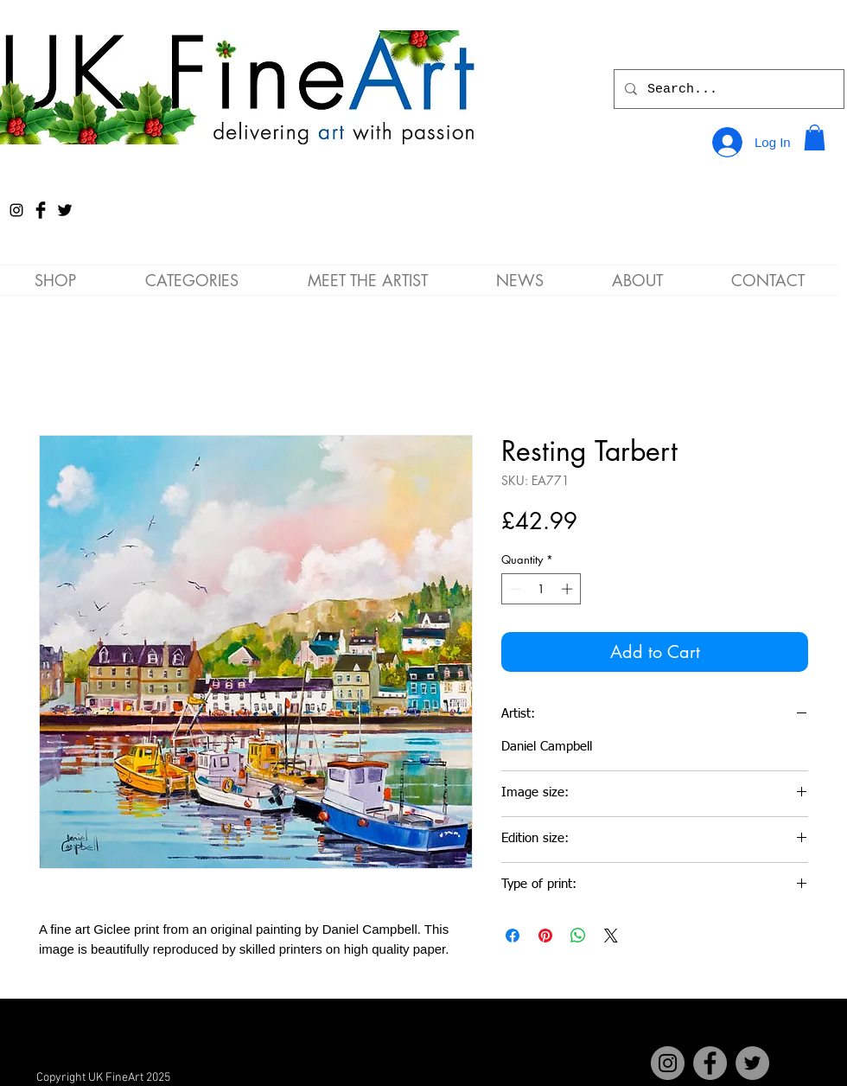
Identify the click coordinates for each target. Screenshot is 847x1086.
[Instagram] (16, 210)
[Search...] (727, 89)
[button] (814, 137)
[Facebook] (710, 1063)
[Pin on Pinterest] (545, 935)
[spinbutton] (541, 589)
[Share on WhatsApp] (578, 935)
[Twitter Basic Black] (64, 210)
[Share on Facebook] (512, 935)
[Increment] (568, 589)
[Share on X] (611, 935)
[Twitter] (752, 1063)
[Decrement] (514, 589)
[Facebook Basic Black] (40, 210)
